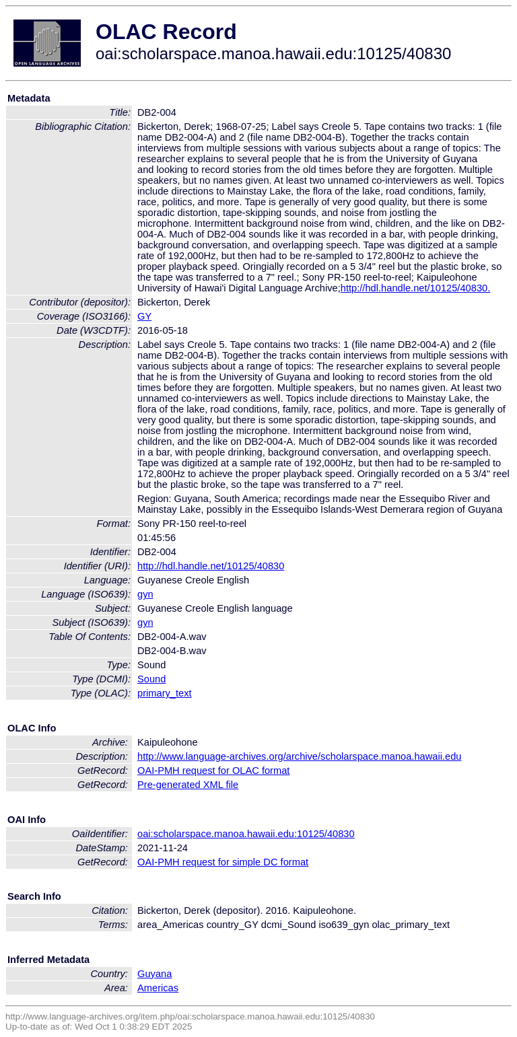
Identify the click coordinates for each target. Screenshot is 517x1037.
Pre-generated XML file (187, 784)
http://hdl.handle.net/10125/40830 (210, 566)
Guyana (154, 973)
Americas (157, 987)
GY (144, 316)
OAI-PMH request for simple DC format (222, 862)
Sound (151, 679)
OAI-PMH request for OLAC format (213, 770)
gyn (145, 594)
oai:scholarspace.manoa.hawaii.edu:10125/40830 (246, 833)
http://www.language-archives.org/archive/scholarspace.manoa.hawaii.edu (299, 756)
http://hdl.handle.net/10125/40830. (415, 288)
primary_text (164, 693)
